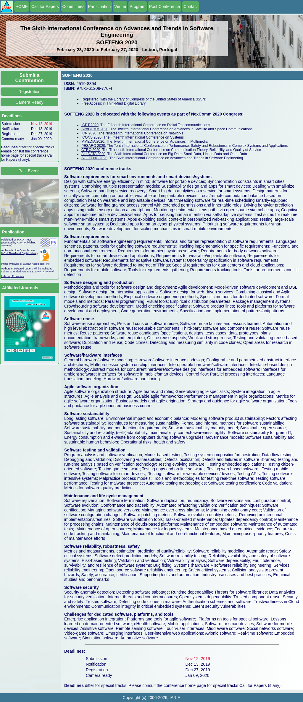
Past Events (29, 170)
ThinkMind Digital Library (126, 103)
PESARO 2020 (93, 146)
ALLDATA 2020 (93, 154)
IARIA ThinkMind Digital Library (19, 253)
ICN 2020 (88, 133)
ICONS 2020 (91, 137)
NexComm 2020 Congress (216, 114)
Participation (99, 6)
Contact (190, 6)
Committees (73, 6)
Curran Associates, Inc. (37, 263)
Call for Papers (45, 6)
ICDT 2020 (90, 125)
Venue (120, 6)
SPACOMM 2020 (94, 129)
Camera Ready (29, 102)
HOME (21, 6)
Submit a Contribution (29, 78)
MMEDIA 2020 (92, 141)
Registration (29, 91)
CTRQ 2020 (90, 150)
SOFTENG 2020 (94, 158)
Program (138, 6)
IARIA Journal (45, 271)
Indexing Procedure (12, 276)
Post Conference (164, 6)
